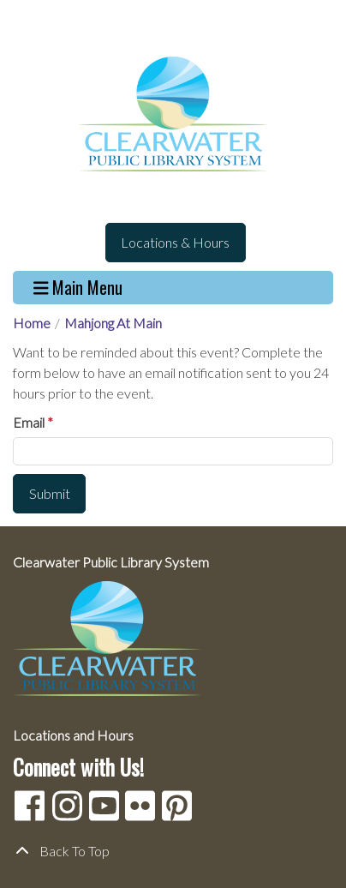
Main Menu (78, 287)
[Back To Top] (173, 851)
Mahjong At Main (113, 323)
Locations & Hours (175, 242)
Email (29, 422)
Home (32, 323)
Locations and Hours (73, 735)
